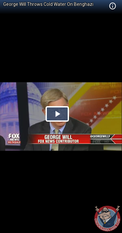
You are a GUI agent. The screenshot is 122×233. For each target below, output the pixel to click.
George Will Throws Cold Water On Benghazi (48, 4)
